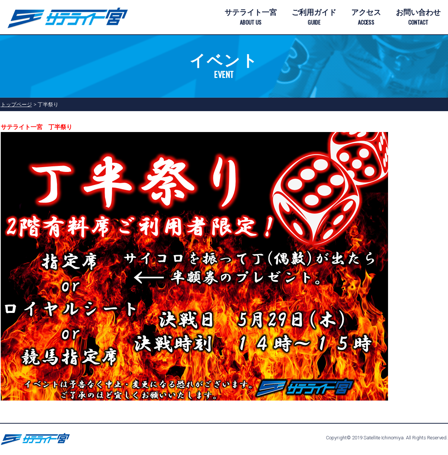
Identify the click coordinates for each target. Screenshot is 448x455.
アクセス (366, 17)
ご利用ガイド (314, 17)
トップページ (16, 104)
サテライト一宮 (251, 17)
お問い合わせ (418, 17)
